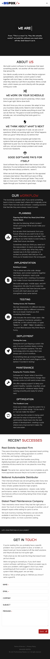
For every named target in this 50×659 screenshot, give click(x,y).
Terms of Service (19, 646)
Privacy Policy (31, 646)
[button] (46, 3)
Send (43, 631)
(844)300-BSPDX (25, 649)
